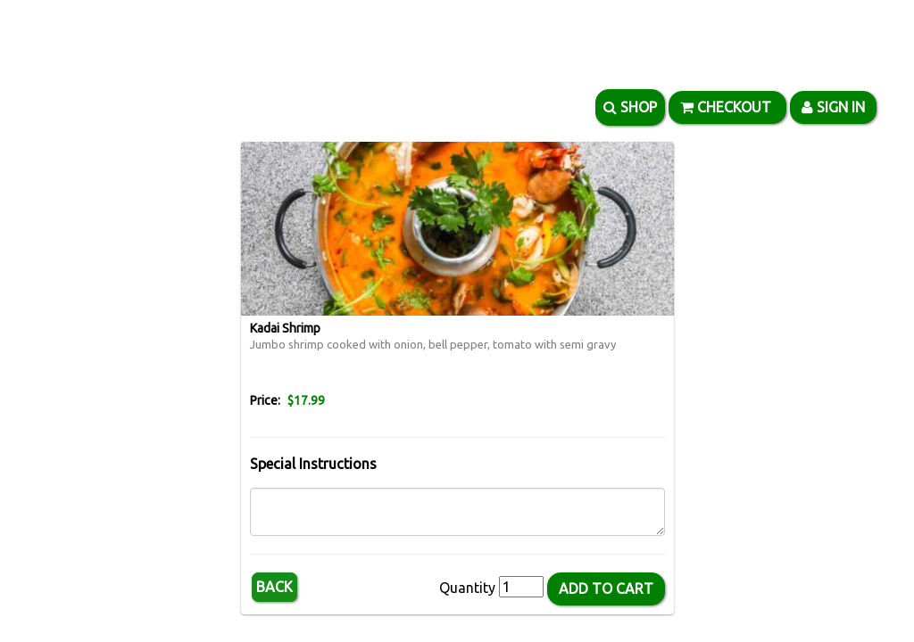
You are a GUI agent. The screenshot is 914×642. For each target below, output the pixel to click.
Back (274, 587)
